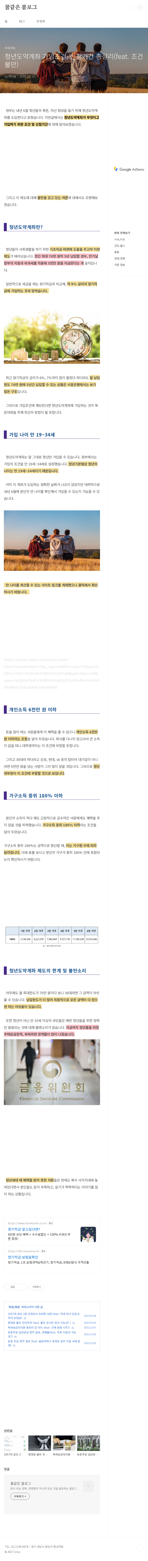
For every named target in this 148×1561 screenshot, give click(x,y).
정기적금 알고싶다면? (24, 1229)
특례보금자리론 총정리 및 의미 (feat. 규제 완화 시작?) (39, 1327)
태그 (22, 21)
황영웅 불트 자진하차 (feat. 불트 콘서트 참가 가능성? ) (39, 1323)
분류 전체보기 (122, 233)
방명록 (40, 21)
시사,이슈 (14, 1307)
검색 (131, 8)
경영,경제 (119, 258)
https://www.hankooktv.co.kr (27, 1223)
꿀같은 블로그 (21, 7)
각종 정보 (119, 265)
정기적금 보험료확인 (23, 1257)
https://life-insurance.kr (23, 1251)
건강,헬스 (119, 246)
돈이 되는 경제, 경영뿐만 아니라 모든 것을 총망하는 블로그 (43, 1488)
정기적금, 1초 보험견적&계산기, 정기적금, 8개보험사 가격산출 (48, 1262)
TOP (140, 1548)
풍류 (116, 252)
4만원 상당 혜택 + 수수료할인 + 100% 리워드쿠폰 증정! (39, 1236)
